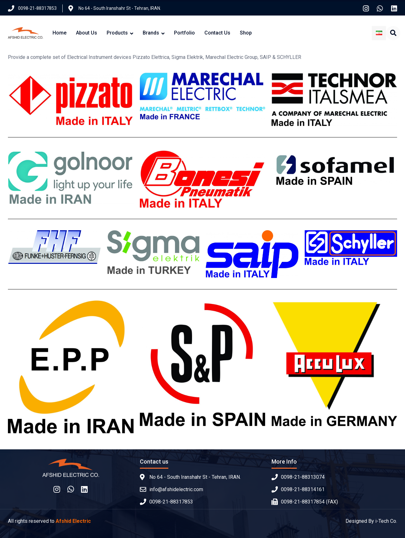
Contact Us (217, 33)
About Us (86, 33)
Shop (246, 33)
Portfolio (184, 33)
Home (59, 33)
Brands (151, 33)
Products (117, 33)
